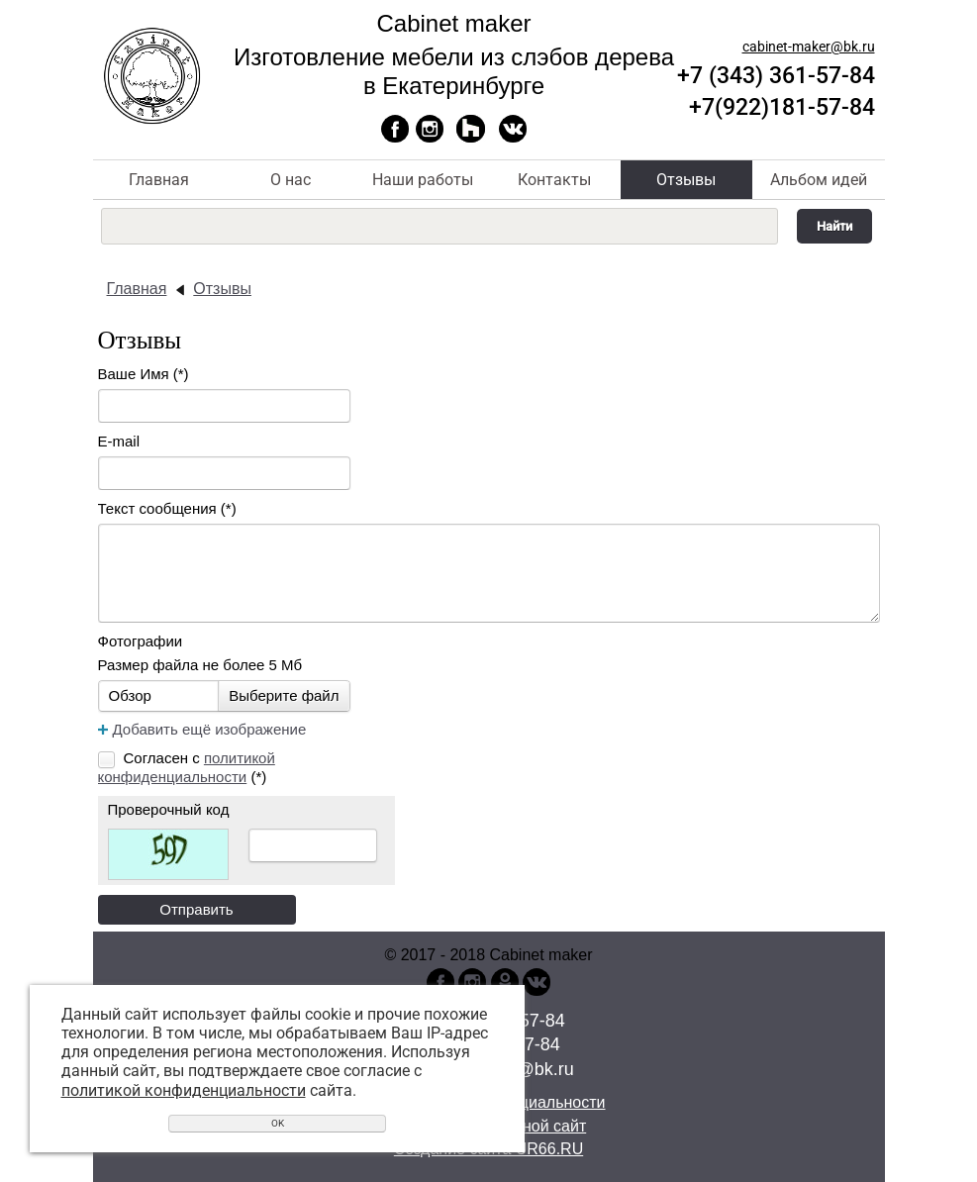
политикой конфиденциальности (183, 1090)
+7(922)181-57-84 (782, 107)
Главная (159, 179)
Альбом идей (818, 179)
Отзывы (686, 179)
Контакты (554, 179)
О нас (290, 179)
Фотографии (140, 641)
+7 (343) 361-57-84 (776, 75)
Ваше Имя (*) (143, 373)
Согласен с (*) (186, 767)
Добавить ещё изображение (210, 729)
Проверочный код (169, 809)
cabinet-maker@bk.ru (808, 46)
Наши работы (422, 179)
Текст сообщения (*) (167, 508)
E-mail (119, 441)
